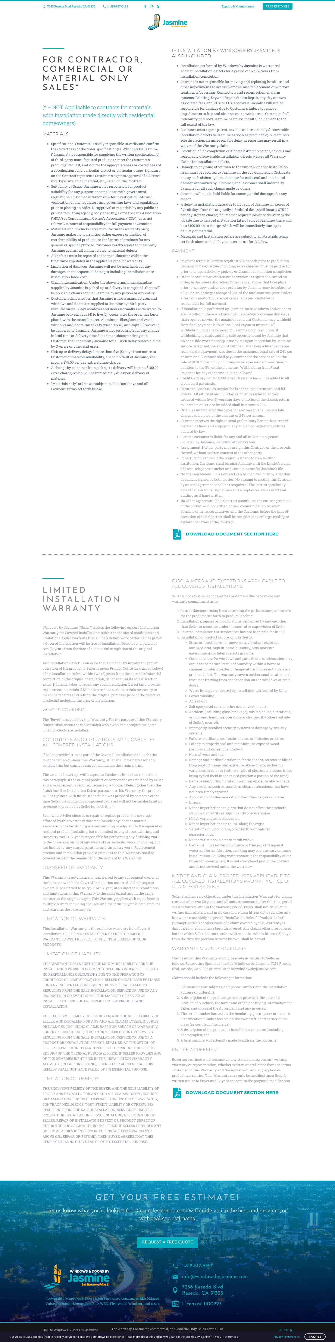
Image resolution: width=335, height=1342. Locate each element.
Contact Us (233, 21)
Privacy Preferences (286, 1337)
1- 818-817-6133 (117, 6)
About (209, 21)
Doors (127, 21)
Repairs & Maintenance (238, 6)
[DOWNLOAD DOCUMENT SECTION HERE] (177, 534)
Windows (104, 21)
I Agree (315, 1337)
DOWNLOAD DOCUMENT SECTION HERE (232, 534)
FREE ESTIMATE (277, 6)
